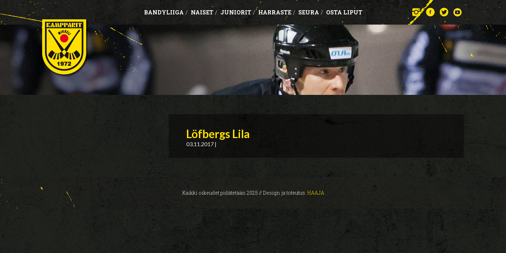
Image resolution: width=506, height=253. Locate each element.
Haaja (315, 192)
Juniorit (237, 12)
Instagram (416, 12)
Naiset (204, 12)
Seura (310, 12)
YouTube (457, 12)
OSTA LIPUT (344, 12)
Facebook (430, 12)
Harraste (276, 12)
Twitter (444, 12)
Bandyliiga (166, 12)
